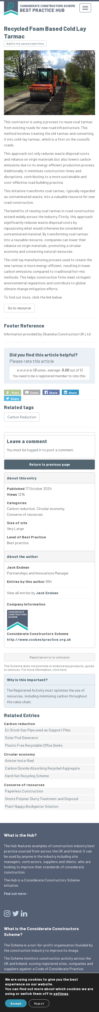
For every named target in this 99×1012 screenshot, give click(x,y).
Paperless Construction (24, 791)
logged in (34, 450)
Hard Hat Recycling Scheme (27, 775)
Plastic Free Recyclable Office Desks (34, 745)
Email (34, 392)
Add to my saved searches (25, 43)
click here (60, 669)
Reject (39, 1003)
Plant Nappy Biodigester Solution (31, 806)
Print (15, 392)
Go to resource (19, 308)
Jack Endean (47, 593)
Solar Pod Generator (21, 737)
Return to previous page (49, 464)
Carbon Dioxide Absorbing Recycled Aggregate (42, 768)
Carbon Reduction (21, 417)
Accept (15, 1003)
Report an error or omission (50, 657)
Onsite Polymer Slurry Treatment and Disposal (41, 798)
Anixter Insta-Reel (19, 760)
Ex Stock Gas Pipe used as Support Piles (37, 730)
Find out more (15, 893)
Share (53, 392)
